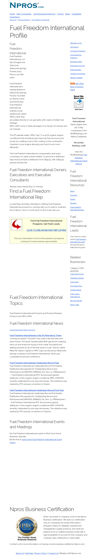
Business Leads (76, 62)
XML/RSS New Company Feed (77, 87)
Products (73, 195)
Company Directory (78, 51)
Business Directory (24, 20)
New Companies (24, 14)
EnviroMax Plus (76, 286)
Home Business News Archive (22, 330)
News (67, 14)
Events (72, 199)
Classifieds (76, 14)
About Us (20, 553)
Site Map (29, 553)
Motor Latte (74, 305)
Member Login (76, 43)
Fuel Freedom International (40, 20)
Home (12, 14)
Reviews (73, 203)
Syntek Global (75, 290)
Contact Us (53, 553)
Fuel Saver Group (77, 274)
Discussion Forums (77, 66)
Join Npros (74, 47)
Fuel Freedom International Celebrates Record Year (34, 363)
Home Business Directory (44, 14)
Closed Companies (77, 74)
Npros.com (13, 20)
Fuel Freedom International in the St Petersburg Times (36, 335)
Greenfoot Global (77, 278)
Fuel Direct (74, 282)
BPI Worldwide (76, 301)
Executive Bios (75, 70)
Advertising (15, 17)
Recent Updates (76, 78)
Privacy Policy (41, 553)
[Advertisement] (48, 80)
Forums (60, 14)
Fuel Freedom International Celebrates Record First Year (37, 390)
